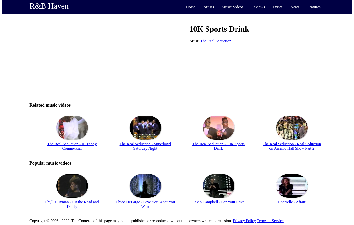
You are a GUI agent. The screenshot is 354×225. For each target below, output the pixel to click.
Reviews (258, 7)
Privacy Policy (244, 221)
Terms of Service (270, 221)
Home (190, 7)
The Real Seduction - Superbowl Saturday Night (145, 146)
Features (314, 7)
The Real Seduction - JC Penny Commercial (72, 146)
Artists (209, 7)
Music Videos (232, 7)
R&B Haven (49, 5)
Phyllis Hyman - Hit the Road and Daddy (72, 204)
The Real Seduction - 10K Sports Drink (218, 146)
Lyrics (277, 7)
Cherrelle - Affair (292, 202)
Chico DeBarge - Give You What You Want (145, 204)
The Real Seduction (215, 41)
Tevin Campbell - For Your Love (218, 202)
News (294, 7)
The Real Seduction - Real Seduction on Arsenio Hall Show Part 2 (292, 146)
